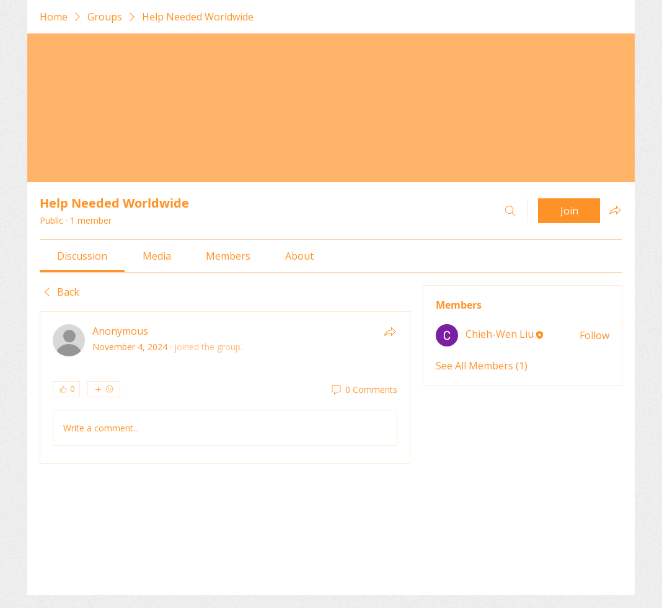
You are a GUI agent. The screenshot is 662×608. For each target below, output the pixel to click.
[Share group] (614, 210)
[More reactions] (103, 389)
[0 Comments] (363, 390)
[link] (82, 256)
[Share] (389, 331)
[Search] (510, 210)
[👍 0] (66, 389)
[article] (225, 387)
